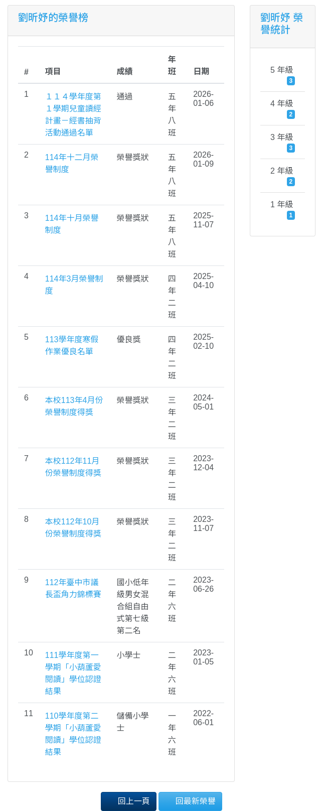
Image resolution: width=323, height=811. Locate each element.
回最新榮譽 (190, 800)
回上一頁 (128, 800)
